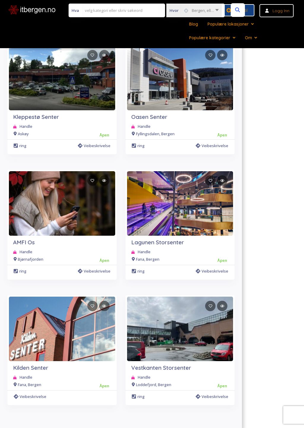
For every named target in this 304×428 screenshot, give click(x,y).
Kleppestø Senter (36, 116)
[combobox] (194, 10)
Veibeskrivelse (94, 145)
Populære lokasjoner (228, 24)
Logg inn (281, 10)
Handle (26, 126)
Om (248, 37)
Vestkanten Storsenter (161, 367)
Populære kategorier (209, 37)
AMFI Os (24, 242)
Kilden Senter (30, 367)
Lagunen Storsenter (157, 242)
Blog (193, 24)
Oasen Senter (149, 116)
